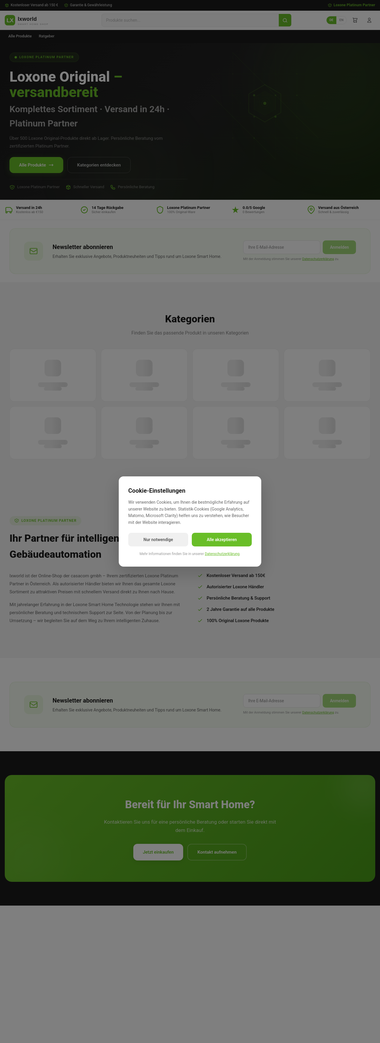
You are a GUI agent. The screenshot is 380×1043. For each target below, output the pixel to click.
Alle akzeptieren (222, 539)
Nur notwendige (158, 539)
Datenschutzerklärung (222, 554)
